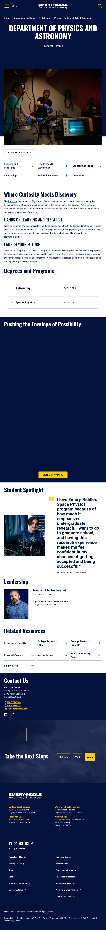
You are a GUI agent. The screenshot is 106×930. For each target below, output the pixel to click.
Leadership (10, 175)
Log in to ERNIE (18, 848)
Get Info (63, 757)
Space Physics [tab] (54, 302)
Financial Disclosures (65, 877)
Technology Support (12, 921)
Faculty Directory (16, 864)
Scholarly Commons (18, 883)
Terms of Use (74, 918)
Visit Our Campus (53, 475)
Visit (77, 757)
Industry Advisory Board (80, 655)
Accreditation (45, 655)
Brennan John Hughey (47, 590)
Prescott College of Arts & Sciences (72, 18)
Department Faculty (15, 643)
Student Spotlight (83, 165)
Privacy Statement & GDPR (54, 918)
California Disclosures (66, 896)
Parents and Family (17, 857)
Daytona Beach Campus (19, 807)
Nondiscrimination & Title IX (29, 918)
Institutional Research (66, 883)
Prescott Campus (13, 655)
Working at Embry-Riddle (67, 890)
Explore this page (18, 152)
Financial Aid (11, 665)
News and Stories (63, 857)
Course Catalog (16, 890)
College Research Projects (80, 643)
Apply (89, 757)
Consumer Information (66, 870)
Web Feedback (89, 918)
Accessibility (9, 918)
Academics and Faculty (25, 18)
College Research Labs (47, 643)
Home (7, 18)
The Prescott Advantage (45, 166)
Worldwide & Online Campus (67, 807)
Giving (12, 877)
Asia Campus (61, 817)
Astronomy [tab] (54, 288)
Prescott (12, 201)
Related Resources (48, 175)
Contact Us (79, 175)
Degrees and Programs (11, 166)
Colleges (45, 18)
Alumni (12, 870)
